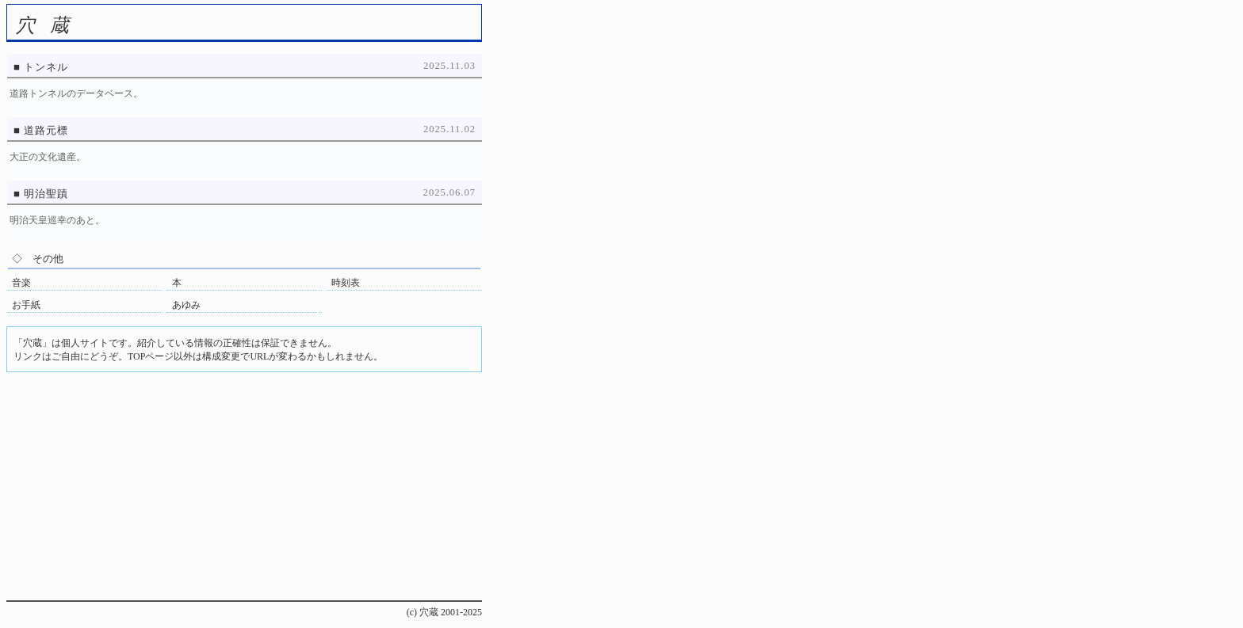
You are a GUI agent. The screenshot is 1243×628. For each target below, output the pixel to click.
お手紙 (26, 304)
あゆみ (186, 304)
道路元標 (46, 130)
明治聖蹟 (46, 194)
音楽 (21, 282)
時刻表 (345, 282)
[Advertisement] (244, 489)
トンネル (46, 67)
